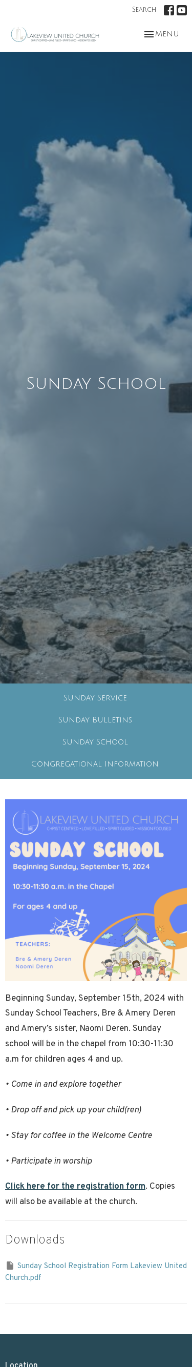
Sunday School (95, 742)
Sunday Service (95, 698)
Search (144, 9)
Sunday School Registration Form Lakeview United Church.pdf (96, 1271)
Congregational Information (95, 764)
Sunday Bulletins (95, 720)
